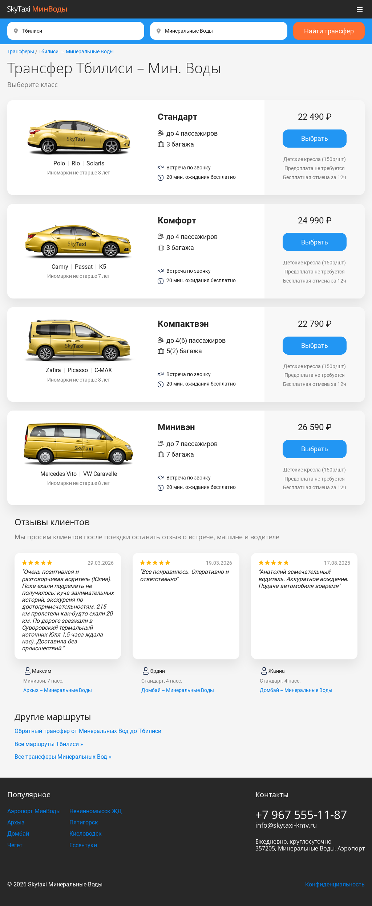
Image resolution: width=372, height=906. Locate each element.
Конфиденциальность (335, 884)
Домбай (18, 833)
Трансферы (20, 51)
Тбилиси (48, 51)
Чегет (15, 845)
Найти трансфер (329, 31)
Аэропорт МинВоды (34, 811)
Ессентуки (83, 845)
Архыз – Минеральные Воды (57, 690)
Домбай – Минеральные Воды (177, 690)
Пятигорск (83, 822)
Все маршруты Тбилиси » (49, 744)
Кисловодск (85, 833)
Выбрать (314, 138)
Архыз (15, 822)
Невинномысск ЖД (95, 811)
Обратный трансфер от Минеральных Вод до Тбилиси (88, 731)
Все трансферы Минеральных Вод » (63, 756)
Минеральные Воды (90, 51)
